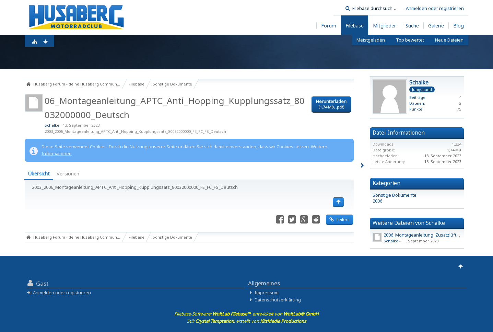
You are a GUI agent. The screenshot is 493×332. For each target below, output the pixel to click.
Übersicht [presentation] (39, 173)
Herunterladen (331, 104)
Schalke (52, 125)
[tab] (38, 174)
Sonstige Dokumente (394, 195)
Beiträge (417, 97)
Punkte (415, 109)
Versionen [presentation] (68, 173)
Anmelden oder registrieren (435, 8)
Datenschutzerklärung (278, 300)
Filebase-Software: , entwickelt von (246, 314)
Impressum (267, 292)
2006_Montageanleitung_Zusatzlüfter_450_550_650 (436, 235)
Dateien (416, 103)
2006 (377, 201)
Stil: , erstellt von (246, 321)
